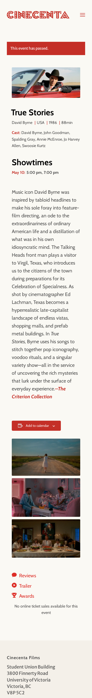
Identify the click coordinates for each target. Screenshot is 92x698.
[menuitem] (82, 15)
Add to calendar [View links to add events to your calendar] (37, 425)
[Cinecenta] (38, 15)
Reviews (27, 576)
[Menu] (82, 15)
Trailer (25, 586)
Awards (26, 596)
